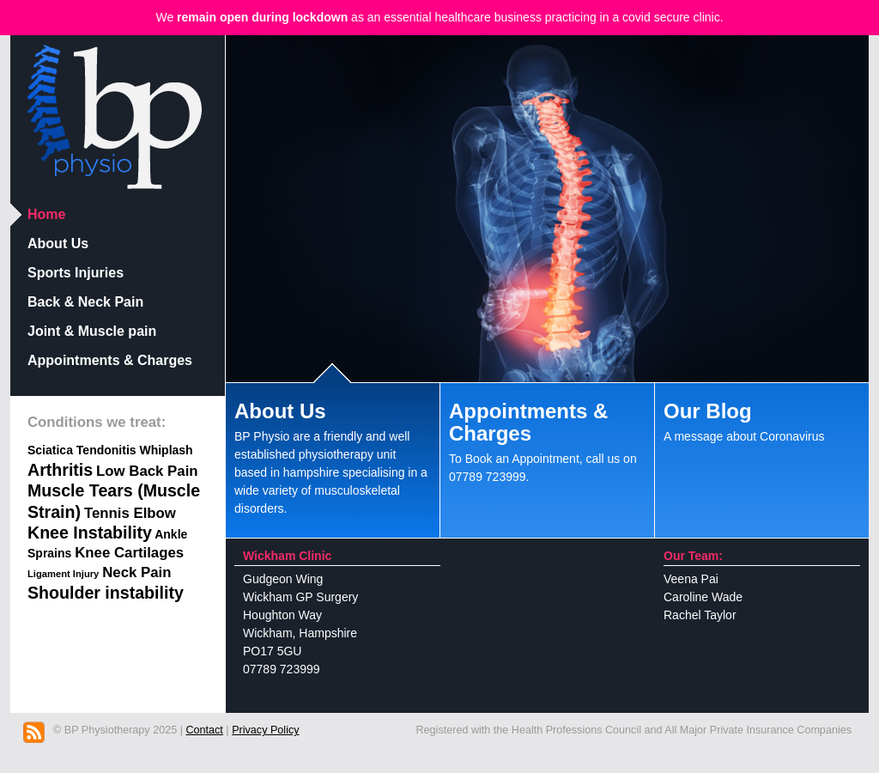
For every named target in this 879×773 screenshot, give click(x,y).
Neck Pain (136, 572)
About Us (57, 243)
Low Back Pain (146, 471)
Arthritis (60, 469)
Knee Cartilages (129, 553)
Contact (203, 730)
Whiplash (165, 450)
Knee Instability (89, 532)
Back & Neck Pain (85, 302)
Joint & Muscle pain (91, 331)
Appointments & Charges (109, 360)
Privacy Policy (265, 730)
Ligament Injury (63, 574)
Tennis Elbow (130, 513)
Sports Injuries (75, 272)
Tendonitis (106, 450)
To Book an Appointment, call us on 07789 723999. (547, 438)
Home (46, 214)
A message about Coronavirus (762, 417)
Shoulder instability (105, 592)
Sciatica (50, 450)
